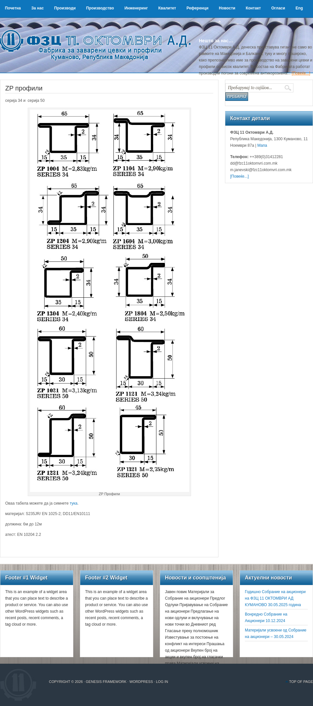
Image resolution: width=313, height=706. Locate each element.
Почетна (13, 8)
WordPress (141, 682)
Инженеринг (136, 8)
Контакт (253, 8)
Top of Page (301, 682)
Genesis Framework (106, 682)
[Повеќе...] (301, 73)
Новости (227, 8)
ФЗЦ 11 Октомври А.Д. (98, 37)
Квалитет (167, 8)
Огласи (278, 8)
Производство (100, 8)
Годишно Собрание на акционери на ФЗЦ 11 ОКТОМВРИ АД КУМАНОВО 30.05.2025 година (275, 598)
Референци (197, 8)
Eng (299, 8)
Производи (65, 8)
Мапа (261, 145)
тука (74, 503)
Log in (162, 682)
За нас (37, 8)
